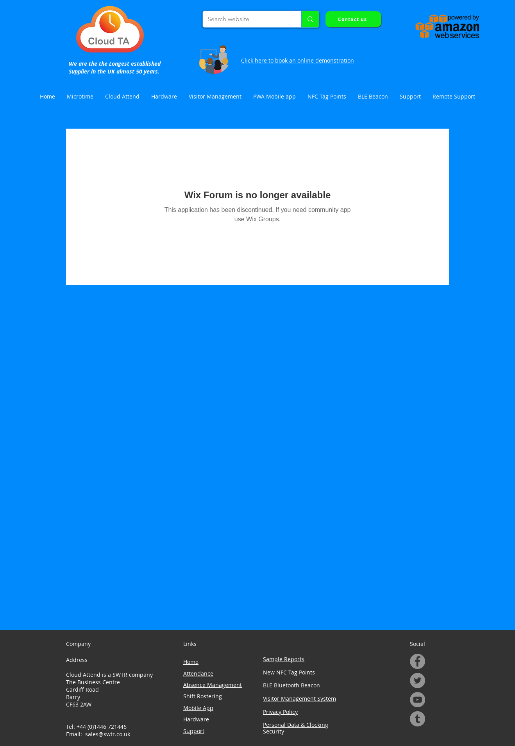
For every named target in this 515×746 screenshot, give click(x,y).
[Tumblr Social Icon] (417, 718)
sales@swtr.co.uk (107, 734)
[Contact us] (353, 19)
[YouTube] (417, 699)
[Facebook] (417, 661)
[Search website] (246, 19)
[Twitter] (417, 680)
